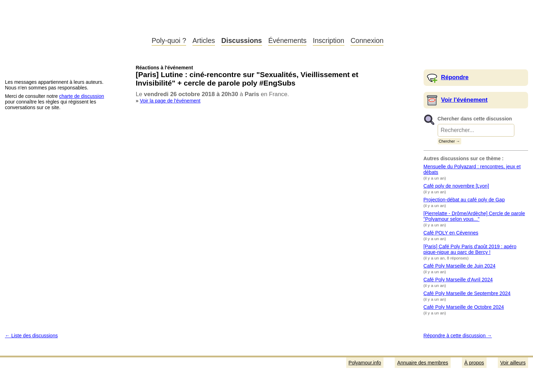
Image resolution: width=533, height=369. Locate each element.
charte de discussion (81, 96)
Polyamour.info (73, 24)
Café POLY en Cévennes (451, 233)
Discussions (241, 40)
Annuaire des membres (422, 362)
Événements (287, 40)
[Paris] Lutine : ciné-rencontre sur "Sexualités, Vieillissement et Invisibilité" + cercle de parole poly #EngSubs (247, 78)
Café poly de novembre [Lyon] (456, 186)
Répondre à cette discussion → (458, 335)
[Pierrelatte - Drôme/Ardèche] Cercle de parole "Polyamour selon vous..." (474, 216)
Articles (203, 40)
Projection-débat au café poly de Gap (464, 199)
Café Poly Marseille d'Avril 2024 (458, 279)
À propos (474, 362)
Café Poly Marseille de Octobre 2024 (464, 307)
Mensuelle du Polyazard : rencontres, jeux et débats (472, 169)
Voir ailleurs (513, 362)
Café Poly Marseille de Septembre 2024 (467, 293)
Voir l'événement (464, 99)
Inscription (328, 40)
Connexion (366, 40)
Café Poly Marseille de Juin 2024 (460, 266)
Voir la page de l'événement (170, 101)
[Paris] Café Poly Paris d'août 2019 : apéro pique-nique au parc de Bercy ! (470, 249)
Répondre (455, 77)
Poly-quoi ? (169, 40)
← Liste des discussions (31, 335)
